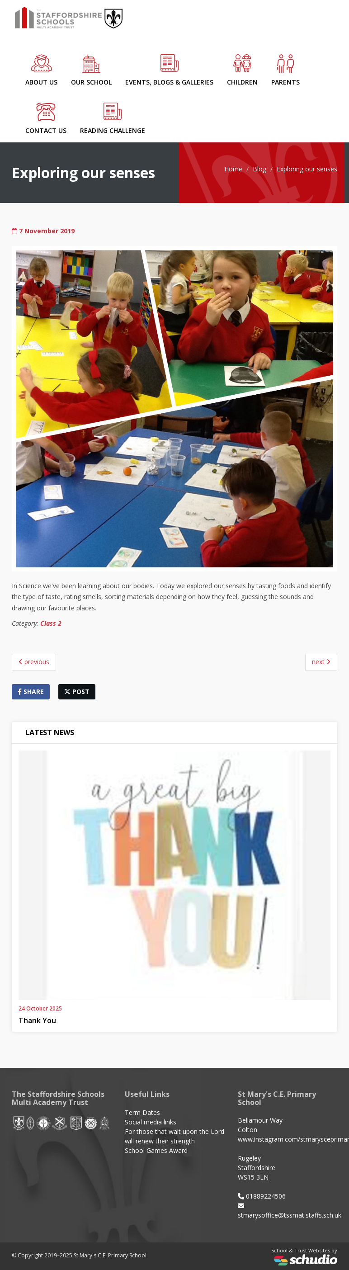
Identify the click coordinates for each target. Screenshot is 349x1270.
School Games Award (156, 1150)
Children (242, 70)
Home (233, 169)
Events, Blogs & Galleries (169, 70)
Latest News (49, 732)
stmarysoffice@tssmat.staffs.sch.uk (289, 1215)
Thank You (37, 1020)
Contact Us (45, 119)
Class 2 (50, 623)
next (321, 661)
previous (34, 661)
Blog (259, 169)
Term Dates (142, 1112)
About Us (41, 70)
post (77, 691)
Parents (285, 70)
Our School (91, 70)
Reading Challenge (112, 119)
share (31, 691)
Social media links (150, 1122)
